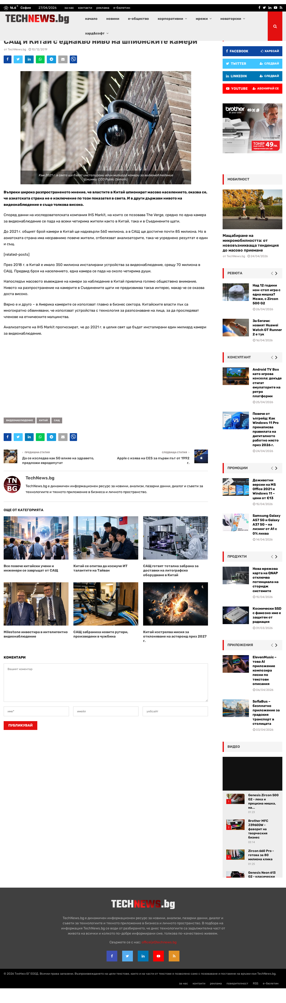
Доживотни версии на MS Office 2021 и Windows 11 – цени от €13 (264, 504)
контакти (85, 8)
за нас (69, 8)
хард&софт (95, 33)
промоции (237, 483)
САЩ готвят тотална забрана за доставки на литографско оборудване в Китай (170, 585)
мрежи (202, 19)
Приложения (240, 660)
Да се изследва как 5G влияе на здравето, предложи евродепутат (58, 475)
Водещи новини (32, 47)
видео (233, 761)
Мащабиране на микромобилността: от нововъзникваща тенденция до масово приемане (251, 257)
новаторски (230, 19)
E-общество (12, 47)
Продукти (237, 571)
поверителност (237, 998)
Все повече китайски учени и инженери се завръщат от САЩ (31, 583)
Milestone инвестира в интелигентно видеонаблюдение (36, 649)
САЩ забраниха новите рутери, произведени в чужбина (100, 649)
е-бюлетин (121, 8)
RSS (255, 998)
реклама (102, 8)
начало (91, 19)
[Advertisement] (106, 389)
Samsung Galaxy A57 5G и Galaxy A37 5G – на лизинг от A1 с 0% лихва (266, 539)
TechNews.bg (17, 64)
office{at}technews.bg (159, 957)
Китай (43, 435)
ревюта (234, 288)
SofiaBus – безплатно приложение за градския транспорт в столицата (266, 727)
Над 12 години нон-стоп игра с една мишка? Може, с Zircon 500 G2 (266, 309)
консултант (239, 372)
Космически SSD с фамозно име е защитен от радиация (267, 630)
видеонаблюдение (19, 435)
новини (112, 19)
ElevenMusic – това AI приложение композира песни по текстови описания (264, 685)
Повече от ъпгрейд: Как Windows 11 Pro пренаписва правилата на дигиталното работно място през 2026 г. (266, 444)
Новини (49, 47)
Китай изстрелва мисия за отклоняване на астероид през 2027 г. (175, 651)
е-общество (138, 19)
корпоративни (170, 19)
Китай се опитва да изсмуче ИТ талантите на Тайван (100, 583)
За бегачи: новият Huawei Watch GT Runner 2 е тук (267, 342)
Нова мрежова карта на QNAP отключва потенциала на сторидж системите (265, 594)
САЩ (57, 435)
